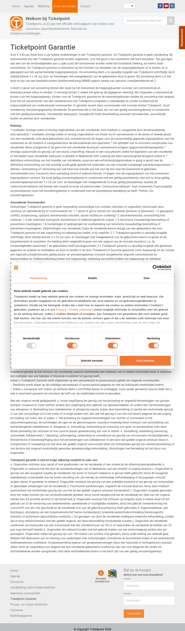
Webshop (44, 6)
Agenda (29, 6)
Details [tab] (92, 278)
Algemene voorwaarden (25, 593)
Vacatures (16, 610)
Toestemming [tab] (38, 278)
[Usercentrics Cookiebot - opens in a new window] (155, 267)
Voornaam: (127, 579)
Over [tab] (147, 278)
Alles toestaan (145, 360)
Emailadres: (128, 593)
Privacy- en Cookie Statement (29, 604)
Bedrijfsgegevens (21, 615)
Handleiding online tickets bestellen (32, 587)
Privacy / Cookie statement (74, 309)
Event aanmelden (65, 6)
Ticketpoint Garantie (23, 599)
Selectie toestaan (92, 360)
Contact (85, 6)
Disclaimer (17, 582)
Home (16, 6)
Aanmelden (134, 613)
